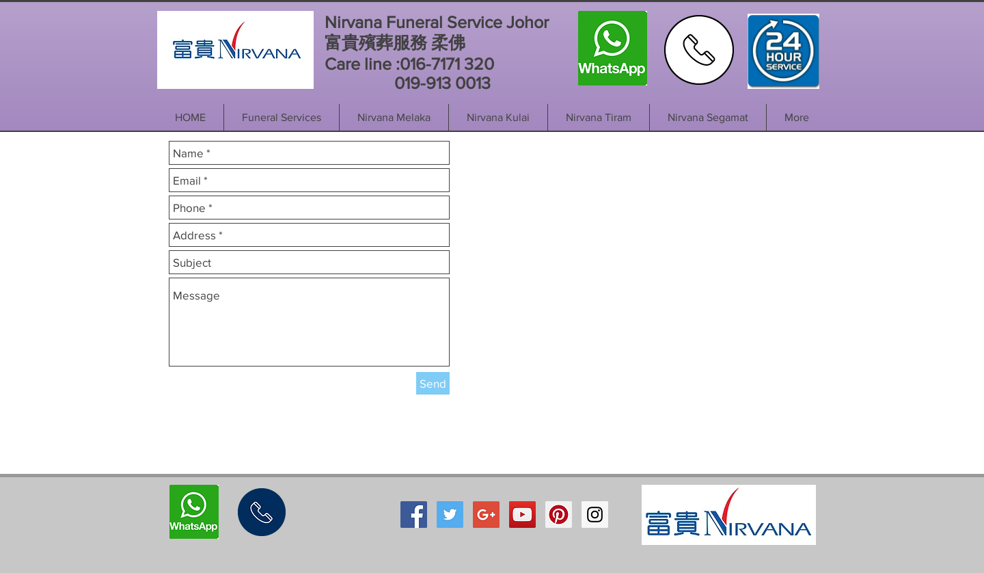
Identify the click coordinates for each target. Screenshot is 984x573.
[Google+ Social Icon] (486, 514)
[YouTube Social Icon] (522, 514)
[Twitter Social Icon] (450, 514)
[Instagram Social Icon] (595, 514)
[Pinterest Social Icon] (558, 514)
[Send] (433, 383)
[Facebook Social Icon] (413, 514)
